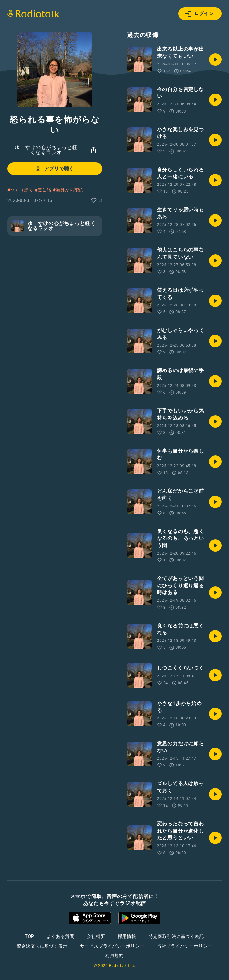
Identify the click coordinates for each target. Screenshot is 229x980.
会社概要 (96, 936)
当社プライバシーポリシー (184, 946)
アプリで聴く (54, 168)
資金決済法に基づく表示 (42, 946)
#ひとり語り (20, 190)
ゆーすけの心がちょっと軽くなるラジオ (46, 149)
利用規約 (114, 955)
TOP (29, 936)
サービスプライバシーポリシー (112, 946)
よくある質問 (60, 936)
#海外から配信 (68, 190)
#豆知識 (43, 190)
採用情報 (127, 936)
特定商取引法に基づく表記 (176, 936)
